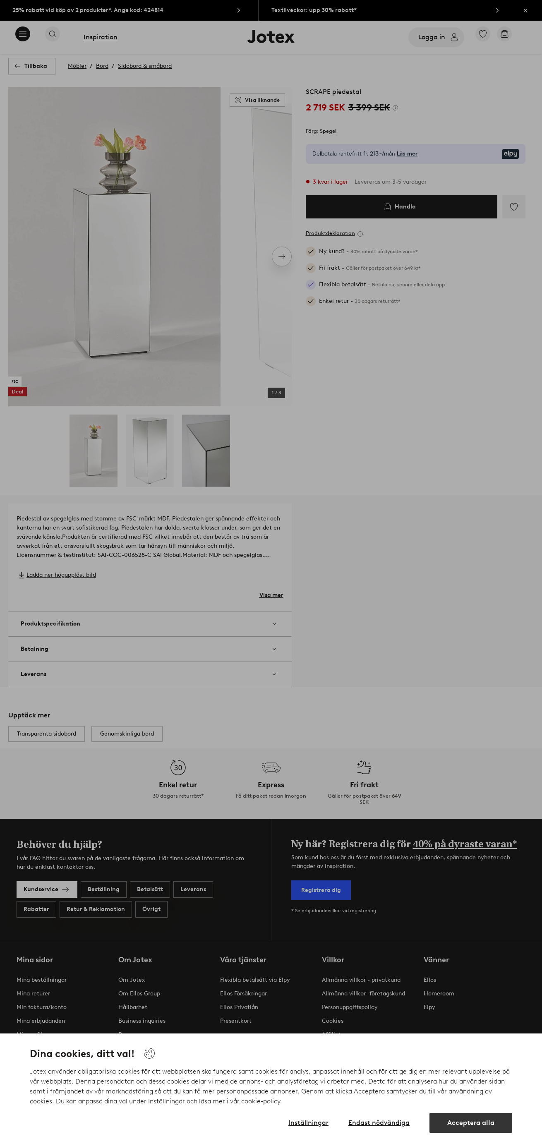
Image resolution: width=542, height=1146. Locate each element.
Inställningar (308, 1123)
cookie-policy (260, 1101)
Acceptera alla (470, 1123)
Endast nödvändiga (379, 1123)
